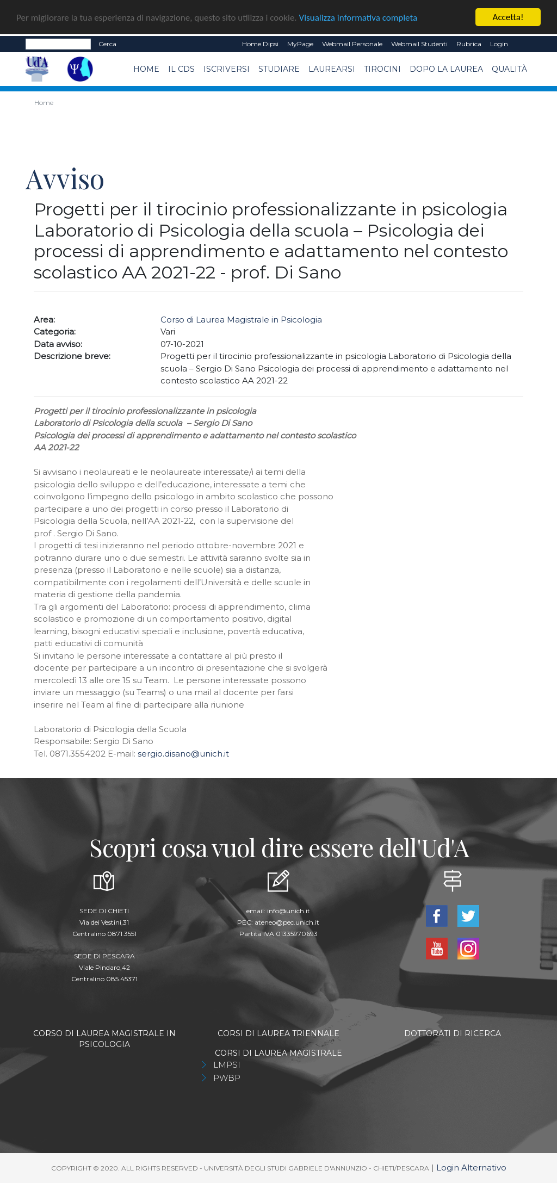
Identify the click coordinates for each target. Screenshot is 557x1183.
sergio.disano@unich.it (183, 753)
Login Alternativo (471, 1167)
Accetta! (508, 17)
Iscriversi (226, 69)
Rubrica (468, 44)
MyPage (300, 44)
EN (521, 44)
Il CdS (181, 69)
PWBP (226, 1077)
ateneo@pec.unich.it (287, 922)
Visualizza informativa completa (358, 17)
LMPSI (226, 1064)
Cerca (107, 44)
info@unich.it (288, 910)
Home (146, 69)
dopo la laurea (446, 69)
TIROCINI (382, 69)
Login (499, 44)
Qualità (509, 69)
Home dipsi (260, 44)
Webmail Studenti (419, 44)
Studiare (279, 69)
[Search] (58, 44)
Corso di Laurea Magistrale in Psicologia (241, 319)
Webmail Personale (352, 44)
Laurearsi (331, 69)
